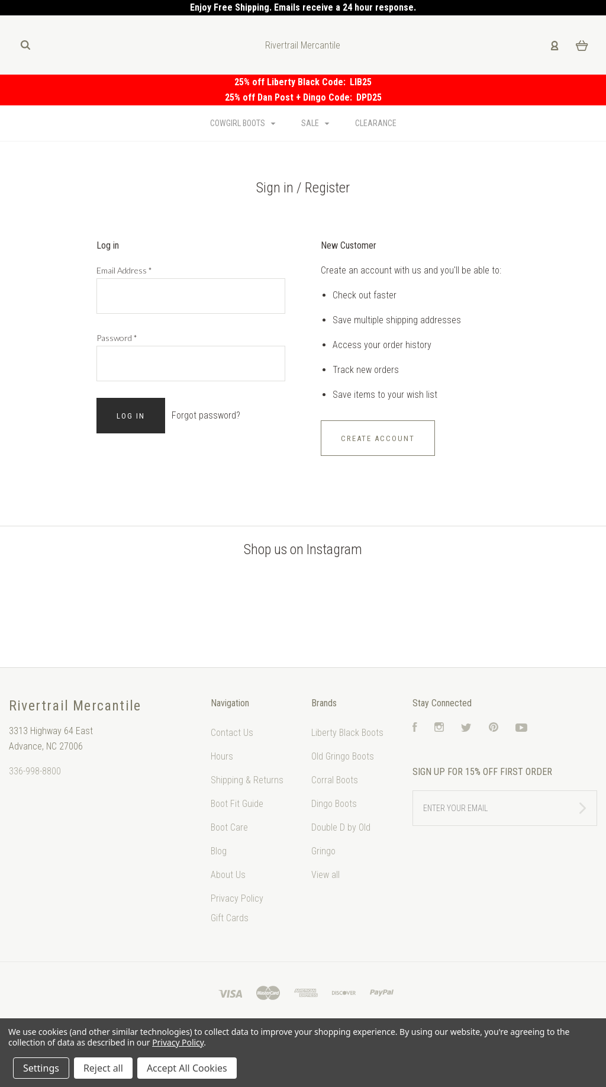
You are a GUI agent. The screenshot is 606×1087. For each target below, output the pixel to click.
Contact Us (232, 732)
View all (325, 874)
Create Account (378, 438)
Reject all (103, 1068)
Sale (315, 123)
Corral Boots (334, 780)
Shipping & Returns (247, 780)
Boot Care (229, 827)
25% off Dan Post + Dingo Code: (290, 97)
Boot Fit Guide (237, 803)
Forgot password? (206, 415)
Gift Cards (230, 918)
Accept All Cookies (187, 1068)
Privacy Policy (237, 898)
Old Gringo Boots (342, 756)
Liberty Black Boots (347, 732)
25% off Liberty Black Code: (292, 82)
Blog (219, 851)
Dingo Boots (334, 803)
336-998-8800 (35, 771)
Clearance (376, 123)
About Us (228, 874)
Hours (222, 756)
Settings (41, 1068)
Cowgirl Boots (243, 123)
